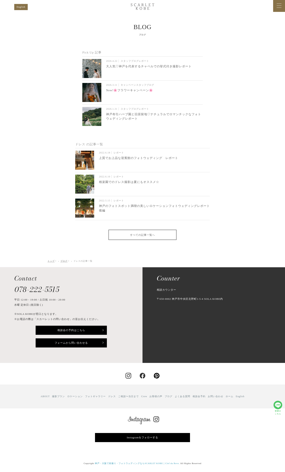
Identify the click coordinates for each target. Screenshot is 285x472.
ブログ (168, 396)
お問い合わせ (215, 396)
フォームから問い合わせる (71, 342)
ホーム (229, 396)
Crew (144, 396)
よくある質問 (182, 396)
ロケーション (75, 396)
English (21, 7)
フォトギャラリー (95, 396)
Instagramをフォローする (142, 437)
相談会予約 (199, 396)
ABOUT (45, 396)
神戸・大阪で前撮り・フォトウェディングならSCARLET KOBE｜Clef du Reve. (137, 463)
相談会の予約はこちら (71, 330)
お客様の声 (155, 396)
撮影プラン (58, 396)
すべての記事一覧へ (142, 234)
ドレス (112, 396)
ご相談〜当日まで (128, 396)
